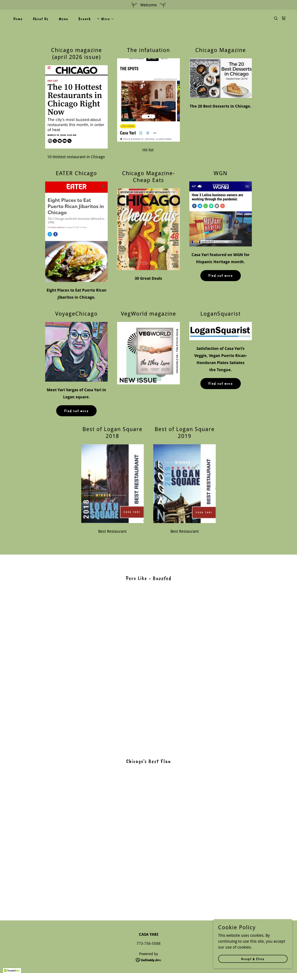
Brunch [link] (84, 18)
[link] (284, 18)
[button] (105, 19)
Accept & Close (252, 959)
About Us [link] (41, 18)
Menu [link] (63, 18)
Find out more (220, 275)
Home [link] (18, 18)
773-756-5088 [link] (148, 943)
